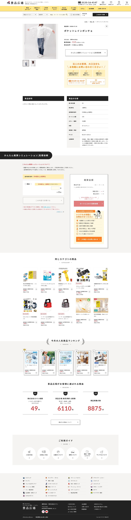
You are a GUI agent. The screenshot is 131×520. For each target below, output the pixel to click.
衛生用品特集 (72, 493)
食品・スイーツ (50, 487)
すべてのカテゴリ (51, 496)
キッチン (26, 481)
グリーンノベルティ (74, 478)
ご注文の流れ (71, 504)
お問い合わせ (47, 207)
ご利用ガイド (59, 211)
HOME (86, 21)
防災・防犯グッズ (74, 484)
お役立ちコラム (98, 504)
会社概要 (84, 504)
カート (127, 4)
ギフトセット (72, 481)
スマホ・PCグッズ (51, 484)
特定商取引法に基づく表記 (42, 517)
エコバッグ (27, 478)
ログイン (119, 4)
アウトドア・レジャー (97, 478)
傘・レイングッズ (51, 490)
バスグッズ (95, 481)
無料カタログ (103, 4)
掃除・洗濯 (49, 481)
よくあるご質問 (72, 512)
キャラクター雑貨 (96, 493)
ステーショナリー (74, 490)
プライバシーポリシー (28, 517)
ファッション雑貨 (28, 487)
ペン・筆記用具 (28, 490)
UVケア (94, 490)
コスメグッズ (95, 484)
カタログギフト (28, 496)
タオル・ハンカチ (96, 487)
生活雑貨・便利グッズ (30, 493)
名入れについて (72, 507)
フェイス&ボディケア (29, 484)
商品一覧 (92, 21)
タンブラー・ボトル (51, 478)
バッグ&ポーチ (50, 493)
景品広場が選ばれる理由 (100, 507)
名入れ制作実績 (72, 509)
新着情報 (84, 509)
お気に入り (111, 4)
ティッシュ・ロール (74, 487)
